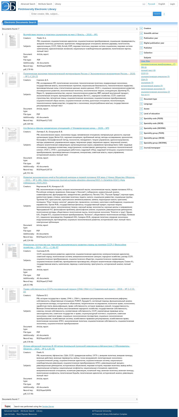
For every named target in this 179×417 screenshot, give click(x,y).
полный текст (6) (148, 70)
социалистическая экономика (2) (155, 92)
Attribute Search (45, 4)
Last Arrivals (9, 414)
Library (58, 4)
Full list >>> (145, 95)
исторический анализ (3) (152, 85)
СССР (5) (144, 73)
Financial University (102, 411)
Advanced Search (28, 4)
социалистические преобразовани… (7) (158, 64)
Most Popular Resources (27, 414)
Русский (151, 4)
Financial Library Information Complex (110, 414)
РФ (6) (144, 67)
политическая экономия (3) (153, 88)
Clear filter (145, 61)
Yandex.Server (48, 406)
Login (172, 4)
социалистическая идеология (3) (155, 76)
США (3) (144, 79)
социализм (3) (147, 82)
